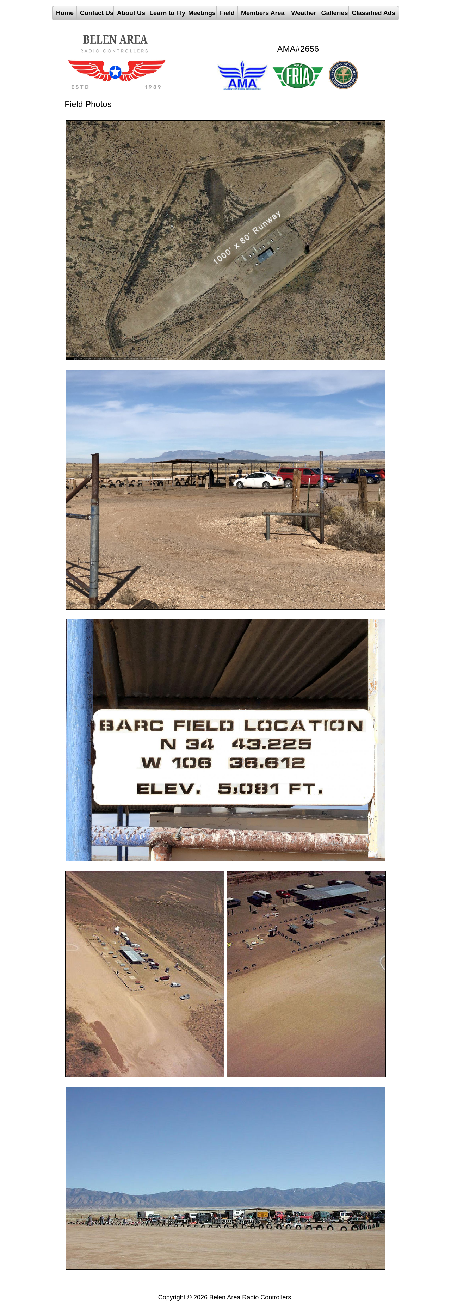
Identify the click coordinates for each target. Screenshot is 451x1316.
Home (65, 13)
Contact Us (96, 13)
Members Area (262, 13)
